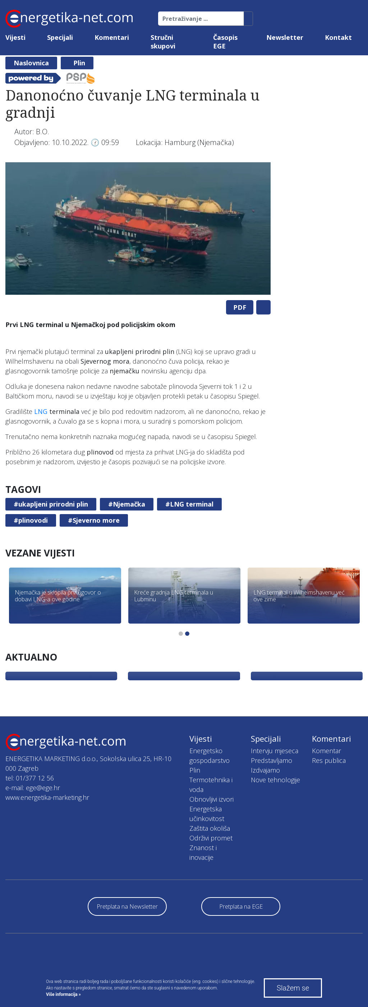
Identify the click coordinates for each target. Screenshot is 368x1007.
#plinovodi (31, 520)
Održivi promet (211, 838)
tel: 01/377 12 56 (29, 778)
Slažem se (293, 988)
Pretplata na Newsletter (127, 906)
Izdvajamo (265, 770)
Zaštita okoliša (209, 828)
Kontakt (338, 37)
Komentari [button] (112, 37)
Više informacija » (63, 994)
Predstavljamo (271, 760)
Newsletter (284, 37)
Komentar (326, 750)
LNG (40, 411)
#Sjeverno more (94, 520)
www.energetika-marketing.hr (47, 797)
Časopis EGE (225, 41)
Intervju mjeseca (274, 750)
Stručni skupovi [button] (163, 41)
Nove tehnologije (275, 779)
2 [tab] (187, 633)
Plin (79, 63)
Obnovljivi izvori (211, 799)
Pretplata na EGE (241, 906)
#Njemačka (126, 504)
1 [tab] (181, 633)
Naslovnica (31, 63)
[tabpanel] (138, 228)
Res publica (329, 760)
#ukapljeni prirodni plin (51, 504)
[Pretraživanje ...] (201, 18)
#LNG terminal (189, 504)
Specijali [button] (60, 37)
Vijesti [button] (15, 37)
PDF (239, 307)
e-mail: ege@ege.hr (32, 787)
